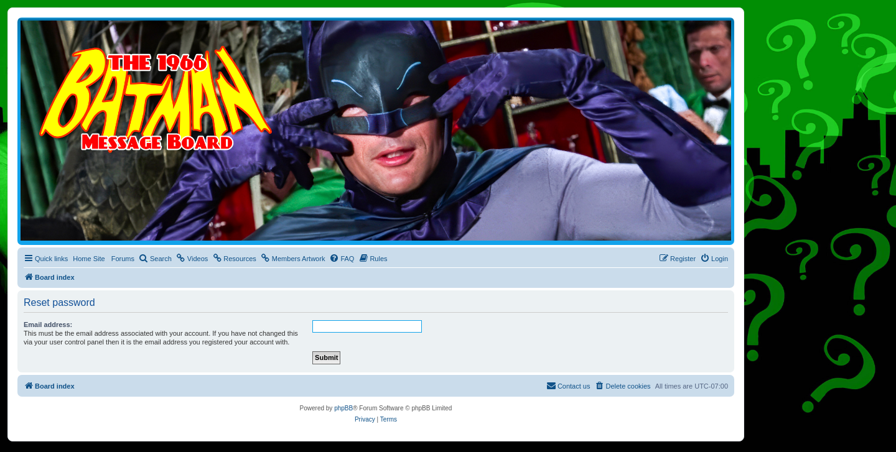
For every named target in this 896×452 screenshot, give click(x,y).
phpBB (343, 408)
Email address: (48, 324)
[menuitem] (155, 258)
